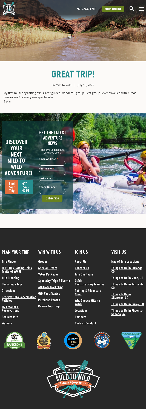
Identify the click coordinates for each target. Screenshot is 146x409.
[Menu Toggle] (141, 9)
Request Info (10, 317)
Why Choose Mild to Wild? (87, 302)
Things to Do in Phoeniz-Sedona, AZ (127, 312)
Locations (81, 310)
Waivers (7, 323)
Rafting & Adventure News (88, 292)
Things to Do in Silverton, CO (121, 296)
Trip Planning (10, 278)
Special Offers (47, 268)
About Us (80, 261)
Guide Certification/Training (90, 282)
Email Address (48, 158)
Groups (42, 261)
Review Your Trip (49, 306)
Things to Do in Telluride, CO (127, 286)
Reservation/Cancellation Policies (18, 298)
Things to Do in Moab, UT (127, 278)
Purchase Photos (49, 300)
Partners (80, 317)
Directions (8, 291)
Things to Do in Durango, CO (127, 269)
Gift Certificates (49, 293)
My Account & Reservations (10, 308)
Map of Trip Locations (125, 261)
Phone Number (48, 187)
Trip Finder (9, 261)
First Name (46, 168)
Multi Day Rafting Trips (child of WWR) (17, 269)
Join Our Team (84, 274)
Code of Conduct (85, 323)
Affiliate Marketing (50, 287)
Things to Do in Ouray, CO (127, 304)
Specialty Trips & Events (54, 281)
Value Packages (48, 274)
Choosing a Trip (12, 284)
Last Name (46, 178)
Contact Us (82, 268)
